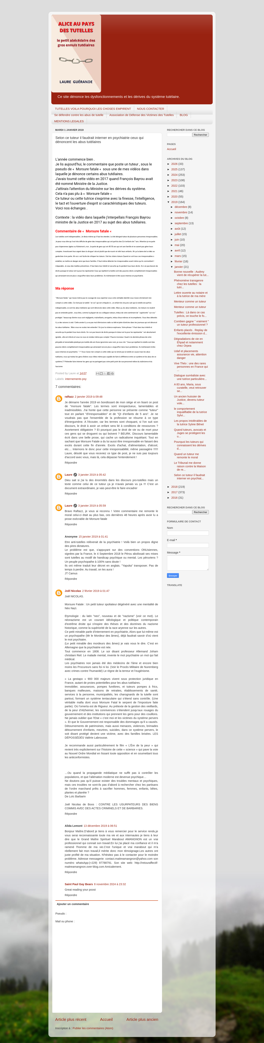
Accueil (106, 1019)
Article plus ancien (142, 1019)
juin (177, 239)
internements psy (76, 378)
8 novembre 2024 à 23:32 (110, 884)
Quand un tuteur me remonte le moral (186, 456)
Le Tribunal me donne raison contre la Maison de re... (190, 466)
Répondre (71, 462)
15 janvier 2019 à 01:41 (93, 536)
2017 (174, 492)
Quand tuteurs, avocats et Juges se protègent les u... (190, 433)
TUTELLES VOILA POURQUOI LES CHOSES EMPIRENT (93, 108)
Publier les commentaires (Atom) (93, 1028)
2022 (174, 185)
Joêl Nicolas (73, 590)
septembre (182, 223)
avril (178, 250)
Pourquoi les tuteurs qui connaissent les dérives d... (190, 445)
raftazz (69, 396)
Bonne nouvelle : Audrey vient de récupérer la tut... (191, 273)
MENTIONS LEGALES (69, 121)
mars (178, 255)
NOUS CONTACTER (150, 108)
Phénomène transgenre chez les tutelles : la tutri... (188, 284)
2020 (174, 196)
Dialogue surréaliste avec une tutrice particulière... (190, 377)
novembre (181, 212)
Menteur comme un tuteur (190, 301)
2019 (174, 202)
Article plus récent (70, 1019)
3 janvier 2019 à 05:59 (92, 505)
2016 (174, 497)
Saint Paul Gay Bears (79, 884)
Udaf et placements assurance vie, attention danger (190, 354)
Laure (68, 474)
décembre (181, 206)
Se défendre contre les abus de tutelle (78, 115)
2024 (174, 174)
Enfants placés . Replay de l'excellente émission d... (190, 332)
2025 (174, 169)
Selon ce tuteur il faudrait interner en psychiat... (189, 477)
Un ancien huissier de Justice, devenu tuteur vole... (189, 400)
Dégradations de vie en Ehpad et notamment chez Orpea (188, 342)
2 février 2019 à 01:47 (95, 590)
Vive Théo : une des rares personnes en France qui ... (191, 367)
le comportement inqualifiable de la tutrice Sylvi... (190, 412)
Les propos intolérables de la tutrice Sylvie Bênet (190, 422)
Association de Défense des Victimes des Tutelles (141, 115)
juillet (178, 234)
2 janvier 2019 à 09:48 (88, 396)
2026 (174, 163)
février (179, 261)
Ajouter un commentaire (73, 904)
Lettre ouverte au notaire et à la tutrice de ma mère (191, 294)
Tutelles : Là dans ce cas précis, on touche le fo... (190, 314)
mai (177, 245)
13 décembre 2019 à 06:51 (100, 825)
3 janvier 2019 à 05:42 (92, 474)
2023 (174, 180)
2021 (174, 191)
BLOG (184, 115)
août (178, 228)
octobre (180, 217)
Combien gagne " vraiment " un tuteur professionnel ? (191, 323)
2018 (174, 486)
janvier (179, 266)
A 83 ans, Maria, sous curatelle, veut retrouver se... (190, 388)
